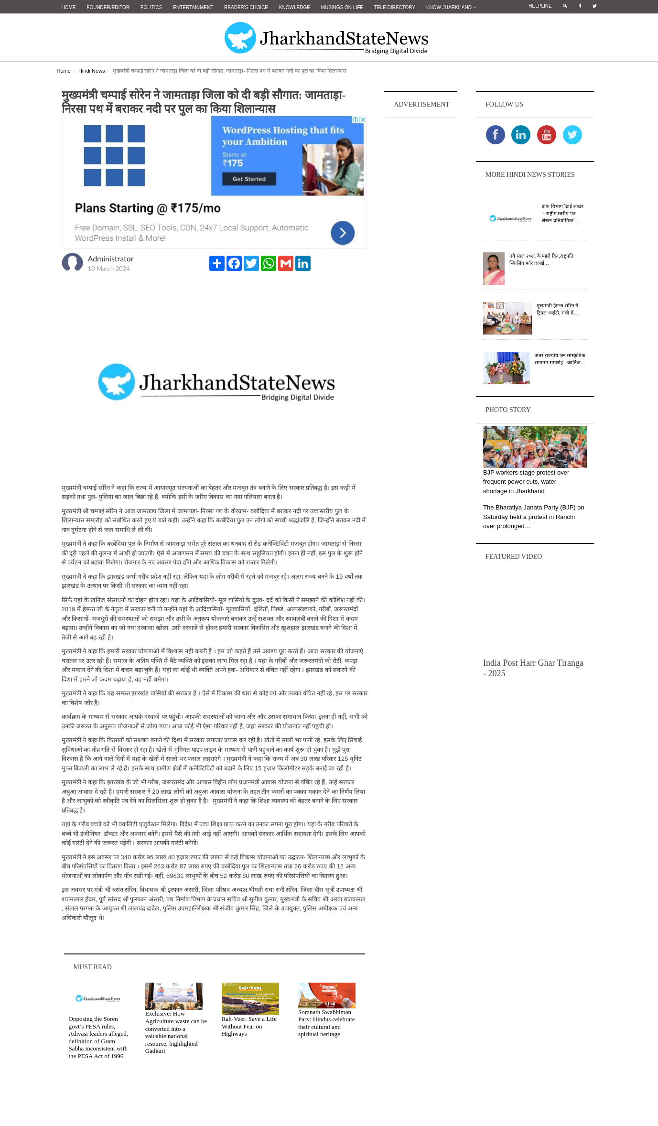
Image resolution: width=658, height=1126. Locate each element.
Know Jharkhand (451, 7)
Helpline (540, 6)
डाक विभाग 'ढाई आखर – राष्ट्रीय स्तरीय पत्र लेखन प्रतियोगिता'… (562, 213)
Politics (151, 7)
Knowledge (294, 7)
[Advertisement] (420, 263)
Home (69, 7)
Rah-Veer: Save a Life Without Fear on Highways (249, 1026)
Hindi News (91, 70)
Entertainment (193, 7)
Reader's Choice (246, 7)
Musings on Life (342, 7)
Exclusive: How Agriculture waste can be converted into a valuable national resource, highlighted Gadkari (176, 1031)
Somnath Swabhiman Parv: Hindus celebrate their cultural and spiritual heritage (326, 1022)
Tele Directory (394, 7)
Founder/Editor (107, 7)
